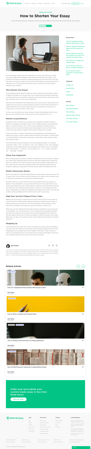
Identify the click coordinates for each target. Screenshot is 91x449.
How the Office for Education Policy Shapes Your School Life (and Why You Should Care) (75, 55)
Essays (68, 91)
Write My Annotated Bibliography (76, 439)
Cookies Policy (31, 431)
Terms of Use (31, 429)
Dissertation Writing (72, 108)
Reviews (30, 422)
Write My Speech (25, 439)
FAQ (29, 420)
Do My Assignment (44, 433)
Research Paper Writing (73, 115)
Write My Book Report (11, 439)
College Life (69, 85)
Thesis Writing (70, 112)
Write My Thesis (56, 439)
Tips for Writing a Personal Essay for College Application (45, 340)
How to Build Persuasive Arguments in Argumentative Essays (74, 72)
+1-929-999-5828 (65, 3)
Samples (40, 3)
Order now (75, 3)
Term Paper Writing (72, 118)
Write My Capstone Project (43, 439)
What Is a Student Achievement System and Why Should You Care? (75, 48)
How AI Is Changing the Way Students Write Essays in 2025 (45, 287)
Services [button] (27, 3)
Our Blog (57, 427)
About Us (33, 3)
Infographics (69, 95)
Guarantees (47, 3)
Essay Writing (43, 25)
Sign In (82, 3)
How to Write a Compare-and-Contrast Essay (45, 314)
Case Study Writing (71, 121)
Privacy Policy (31, 427)
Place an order (18, 399)
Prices (52, 3)
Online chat (57, 422)
